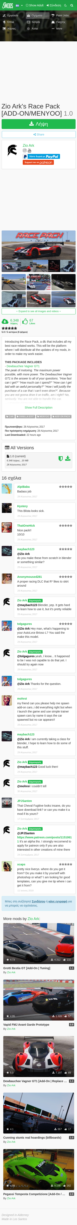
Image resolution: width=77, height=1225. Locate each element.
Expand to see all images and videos (38, 311)
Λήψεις (14, 323)
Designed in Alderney (15, 1215)
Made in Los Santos (14, 1219)
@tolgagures (26, 656)
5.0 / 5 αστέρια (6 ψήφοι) (15, 332)
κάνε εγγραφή (58, 901)
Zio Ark (28, 146)
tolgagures (24, 623)
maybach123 (25, 549)
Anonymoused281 (29, 576)
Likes (32, 323)
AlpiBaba (23, 486)
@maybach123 (27, 605)
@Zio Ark (23, 553)
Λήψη (38, 124)
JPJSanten (24, 801)
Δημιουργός (35, 600)
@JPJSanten (26, 833)
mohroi (22, 698)
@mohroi (23, 786)
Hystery (22, 506)
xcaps (21, 864)
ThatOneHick (26, 525)
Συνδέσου (38, 901)
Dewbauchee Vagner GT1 (23, 366)
